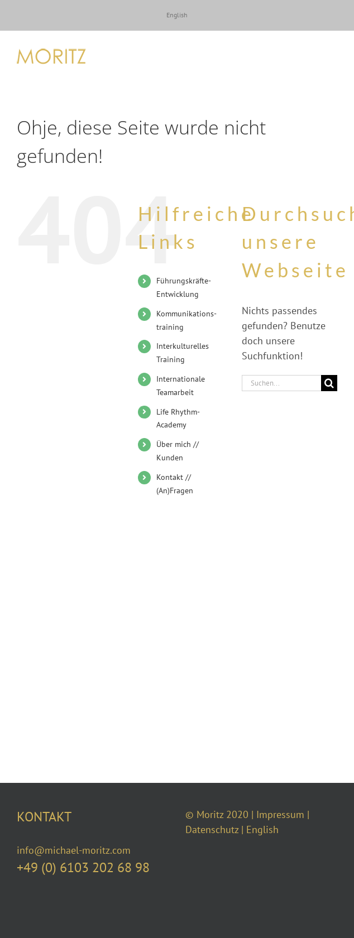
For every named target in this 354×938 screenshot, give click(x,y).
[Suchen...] (281, 383)
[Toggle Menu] (329, 56)
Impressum (280, 814)
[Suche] (329, 383)
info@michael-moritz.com (74, 850)
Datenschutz (211, 829)
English (262, 829)
